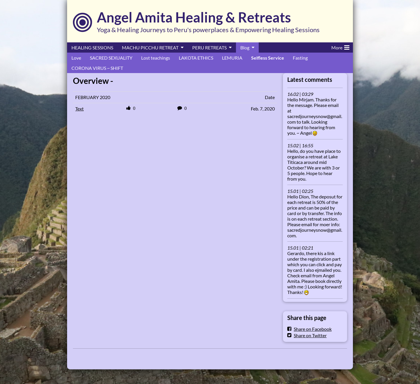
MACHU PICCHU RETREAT (150, 47)
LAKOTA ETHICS (196, 57)
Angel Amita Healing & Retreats (194, 17)
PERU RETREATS (209, 47)
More (340, 46)
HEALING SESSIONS (92, 47)
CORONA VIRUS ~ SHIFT (97, 68)
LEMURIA (232, 57)
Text (79, 108)
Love (76, 57)
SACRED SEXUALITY (111, 57)
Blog (244, 47)
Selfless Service (267, 57)
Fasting (300, 57)
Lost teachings (155, 57)
